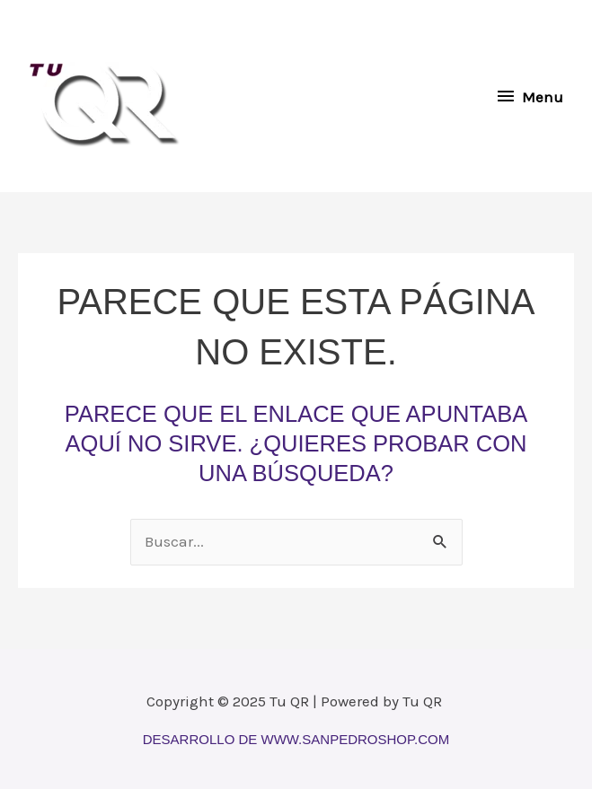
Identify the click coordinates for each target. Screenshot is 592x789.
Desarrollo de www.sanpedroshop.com (296, 739)
